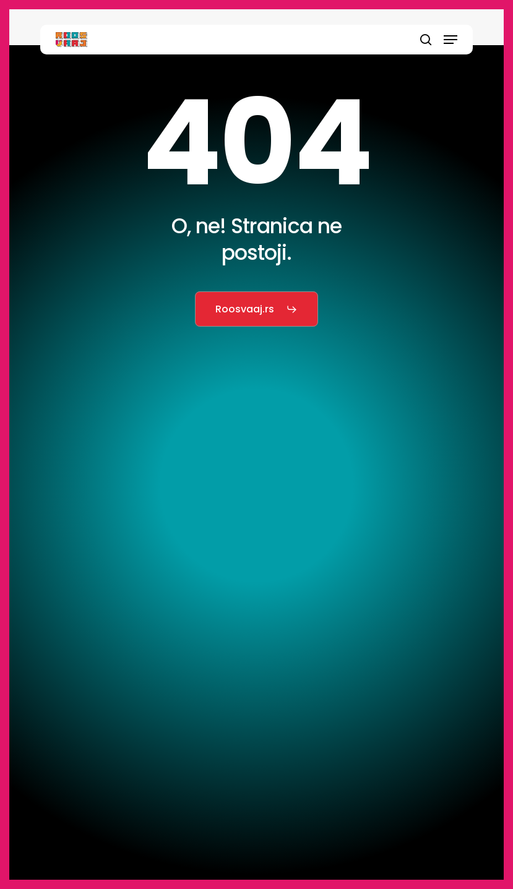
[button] (450, 39)
